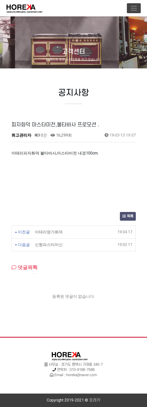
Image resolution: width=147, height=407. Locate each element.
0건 (41, 135)
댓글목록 (24, 267)
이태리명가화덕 (49, 232)
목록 (127, 216)
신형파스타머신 (49, 244)
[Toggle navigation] (134, 8)
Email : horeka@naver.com (75, 375)
